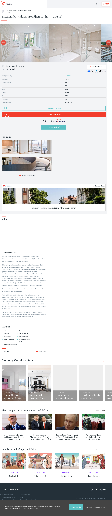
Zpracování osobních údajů (28, 500)
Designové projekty (25, 494)
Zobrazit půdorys (54, 108)
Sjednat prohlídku (54, 114)
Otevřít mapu (41, 351)
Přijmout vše (76, 507)
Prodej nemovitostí (7, 494)
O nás (21, 497)
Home (4, 10)
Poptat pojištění (54, 127)
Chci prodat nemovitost (9, 500)
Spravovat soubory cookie (95, 507)
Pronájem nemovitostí (8, 497)
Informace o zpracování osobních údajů (26, 508)
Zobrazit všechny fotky (27, 175)
